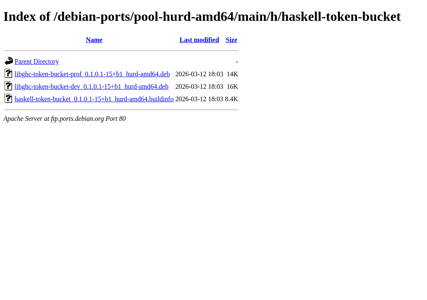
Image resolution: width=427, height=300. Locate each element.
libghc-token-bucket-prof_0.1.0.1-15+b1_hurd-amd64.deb (92, 74)
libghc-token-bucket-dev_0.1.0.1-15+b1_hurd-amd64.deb (91, 86)
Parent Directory (37, 61)
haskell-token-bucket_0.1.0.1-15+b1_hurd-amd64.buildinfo (94, 98)
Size (232, 39)
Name (94, 39)
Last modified (199, 39)
